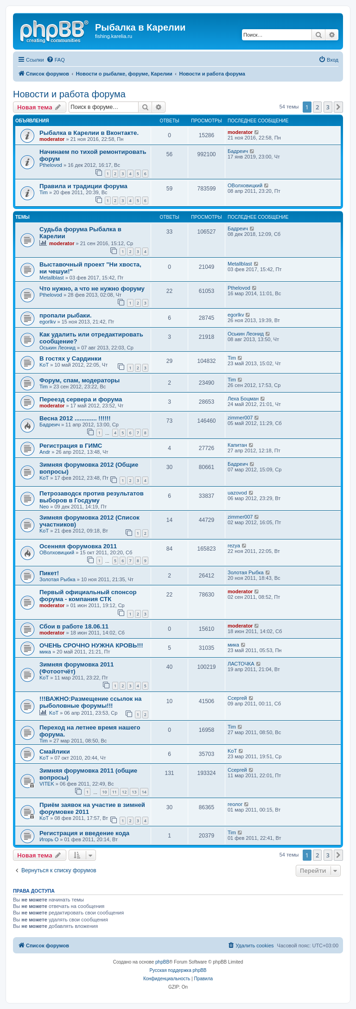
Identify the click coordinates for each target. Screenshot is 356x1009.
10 (104, 792)
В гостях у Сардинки (70, 358)
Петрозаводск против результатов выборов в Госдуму (91, 497)
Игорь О (48, 839)
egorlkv (47, 321)
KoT (44, 365)
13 (134, 792)
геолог (235, 804)
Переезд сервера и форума (80, 399)
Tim (43, 192)
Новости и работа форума (69, 94)
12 (124, 792)
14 (144, 792)
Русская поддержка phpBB (177, 970)
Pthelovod (50, 165)
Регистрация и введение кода (84, 833)
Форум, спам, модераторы (79, 380)
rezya (234, 545)
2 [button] (317, 107)
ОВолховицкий (245, 185)
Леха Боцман (243, 398)
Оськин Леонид (57, 347)
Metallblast (51, 277)
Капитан (237, 445)
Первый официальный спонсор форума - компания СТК (88, 596)
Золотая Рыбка (57, 579)
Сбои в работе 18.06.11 (73, 626)
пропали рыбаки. (65, 315)
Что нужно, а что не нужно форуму (92, 288)
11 (114, 792)
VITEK (46, 784)
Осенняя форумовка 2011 (78, 546)
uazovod (237, 492)
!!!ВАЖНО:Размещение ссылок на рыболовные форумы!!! (90, 702)
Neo (44, 506)
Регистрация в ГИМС (70, 445)
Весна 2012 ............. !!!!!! (75, 418)
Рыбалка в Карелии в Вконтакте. (89, 132)
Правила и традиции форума (83, 186)
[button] (338, 107)
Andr (44, 452)
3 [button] (328, 107)
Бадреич (238, 151)
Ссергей (237, 698)
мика (45, 651)
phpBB (162, 962)
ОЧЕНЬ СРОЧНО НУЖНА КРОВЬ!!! (91, 645)
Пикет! (49, 573)
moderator (51, 139)
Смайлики (54, 751)
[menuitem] (55, 59)
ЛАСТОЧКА (241, 663)
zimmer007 (240, 417)
